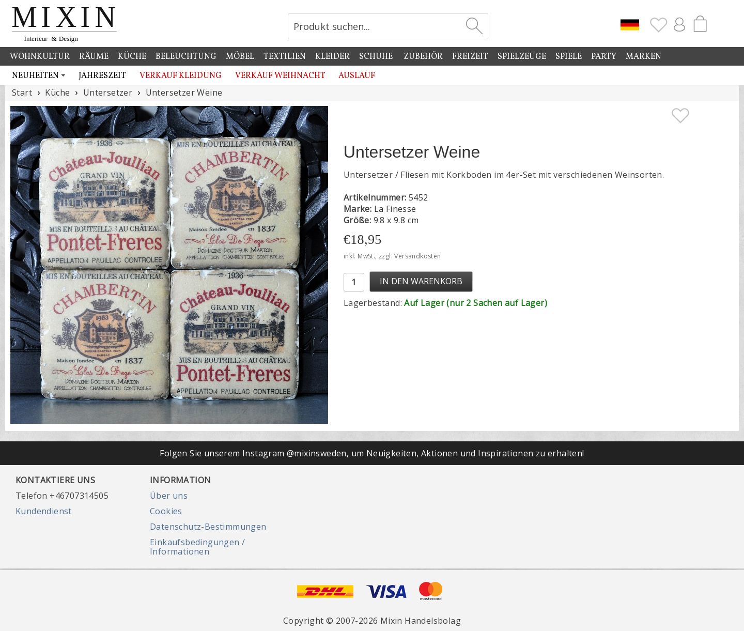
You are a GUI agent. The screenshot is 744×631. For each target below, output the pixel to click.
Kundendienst (44, 511)
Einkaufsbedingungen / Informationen (197, 546)
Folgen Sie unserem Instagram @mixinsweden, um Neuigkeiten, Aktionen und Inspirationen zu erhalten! (372, 453)
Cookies (166, 511)
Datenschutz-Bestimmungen (208, 526)
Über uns (169, 495)
